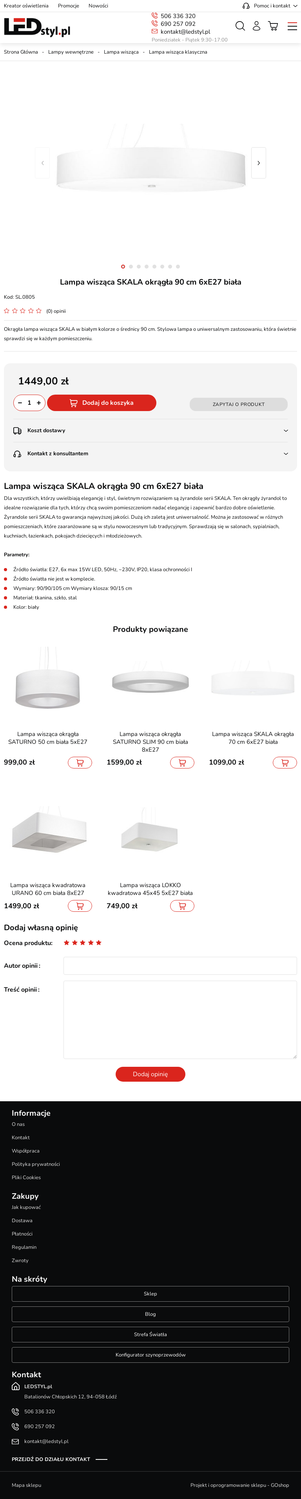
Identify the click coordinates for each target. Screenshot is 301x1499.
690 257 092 (178, 24)
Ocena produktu (27, 943)
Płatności (22, 1233)
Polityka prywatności (36, 1164)
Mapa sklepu (26, 1485)
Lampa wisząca (121, 52)
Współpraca (26, 1150)
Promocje (68, 5)
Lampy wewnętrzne (71, 52)
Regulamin (24, 1247)
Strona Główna (21, 52)
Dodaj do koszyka (108, 403)
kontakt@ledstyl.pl (185, 32)
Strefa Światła (150, 1334)
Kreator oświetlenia (26, 5)
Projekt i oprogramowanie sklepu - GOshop (239, 1485)
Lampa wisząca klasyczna (178, 52)
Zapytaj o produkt (239, 404)
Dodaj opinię (150, 1074)
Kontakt (21, 1137)
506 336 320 (178, 16)
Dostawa (22, 1220)
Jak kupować (26, 1207)
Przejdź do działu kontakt (51, 1459)
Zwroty (20, 1260)
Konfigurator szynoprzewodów (151, 1354)
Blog (150, 1314)
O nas (18, 1124)
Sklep (150, 1293)
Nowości (98, 5)
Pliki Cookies (26, 1177)
